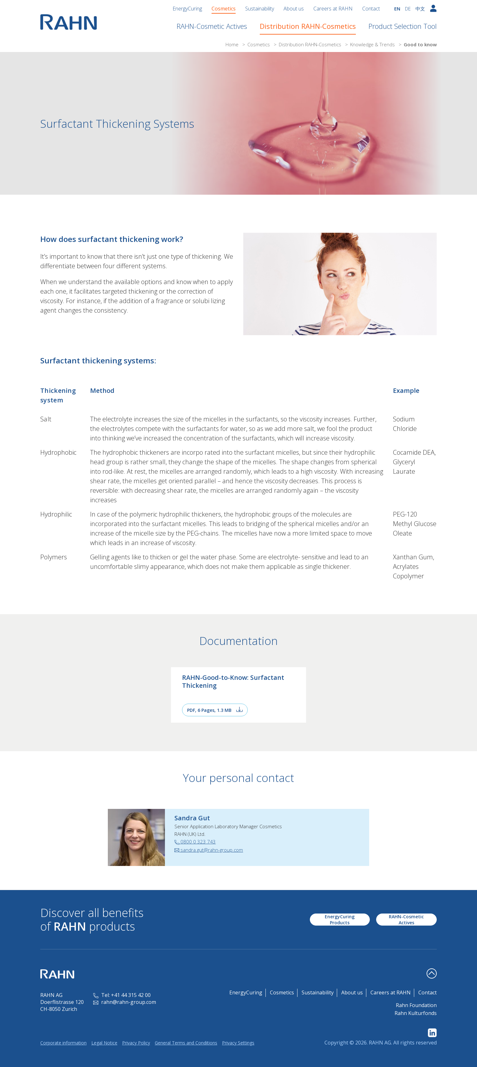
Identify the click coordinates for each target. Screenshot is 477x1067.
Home (232, 44)
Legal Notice (104, 1043)
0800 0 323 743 (195, 841)
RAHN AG (380, 1042)
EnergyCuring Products (340, 920)
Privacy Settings (238, 1043)
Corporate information (63, 1043)
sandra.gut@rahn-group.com (208, 850)
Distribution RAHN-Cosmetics (308, 26)
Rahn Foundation (416, 1005)
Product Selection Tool (403, 26)
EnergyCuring (187, 8)
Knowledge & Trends (373, 44)
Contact (371, 8)
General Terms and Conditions (186, 1043)
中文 (420, 8)
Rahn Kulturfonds (416, 1013)
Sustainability (259, 8)
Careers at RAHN (333, 8)
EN (397, 8)
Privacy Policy (136, 1043)
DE (408, 8)
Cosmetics (224, 8)
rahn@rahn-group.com (124, 1002)
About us (294, 8)
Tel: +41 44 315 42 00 (122, 995)
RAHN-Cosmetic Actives (212, 26)
